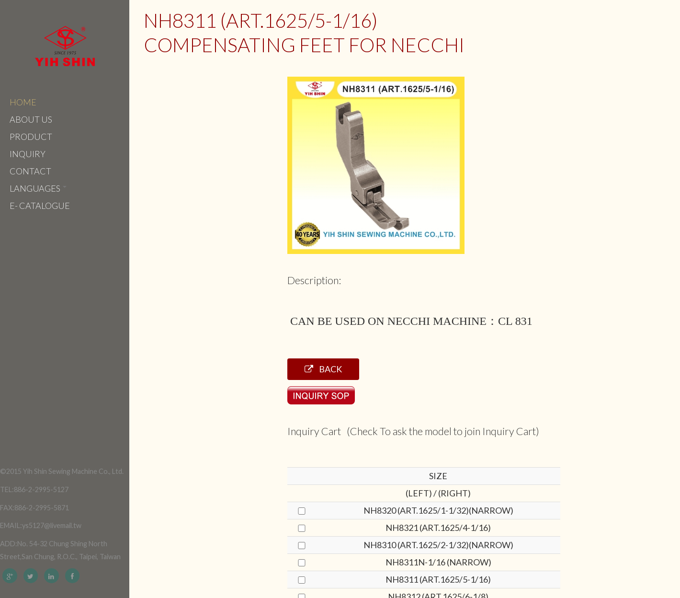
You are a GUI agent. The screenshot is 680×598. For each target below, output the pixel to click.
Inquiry (27, 154)
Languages (38, 188)
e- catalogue (40, 205)
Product (31, 136)
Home (23, 102)
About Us (31, 119)
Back (323, 369)
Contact (30, 171)
